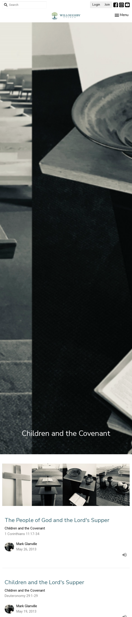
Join (107, 5)
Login (96, 5)
